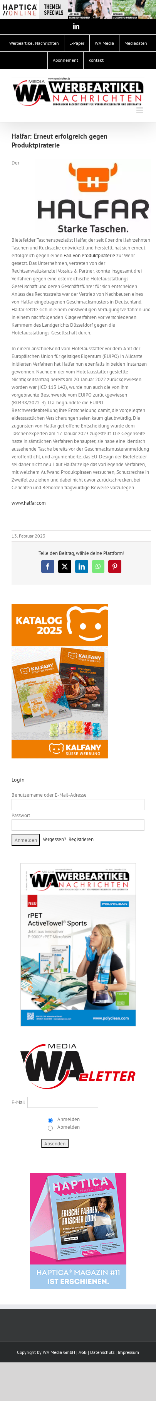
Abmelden (68, 1127)
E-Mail (18, 1102)
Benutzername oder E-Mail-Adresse (49, 795)
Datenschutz (102, 1352)
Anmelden (68, 1119)
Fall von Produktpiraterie (89, 255)
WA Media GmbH (59, 1352)
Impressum (128, 1352)
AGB (83, 1352)
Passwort (21, 815)
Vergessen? (54, 839)
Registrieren (81, 839)
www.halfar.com (29, 503)
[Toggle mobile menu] (140, 110)
